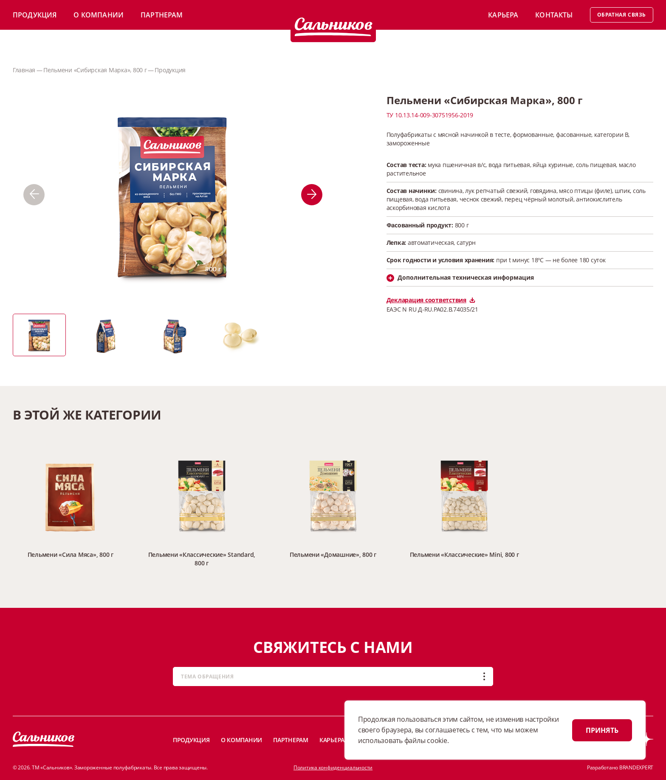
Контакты (554, 15)
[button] (34, 194)
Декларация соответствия (431, 300)
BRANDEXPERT (636, 767)
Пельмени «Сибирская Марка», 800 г (95, 70)
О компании (98, 15)
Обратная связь (621, 14)
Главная (24, 70)
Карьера (503, 15)
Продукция (34, 15)
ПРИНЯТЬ (602, 730)
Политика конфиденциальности (333, 767)
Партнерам (162, 15)
